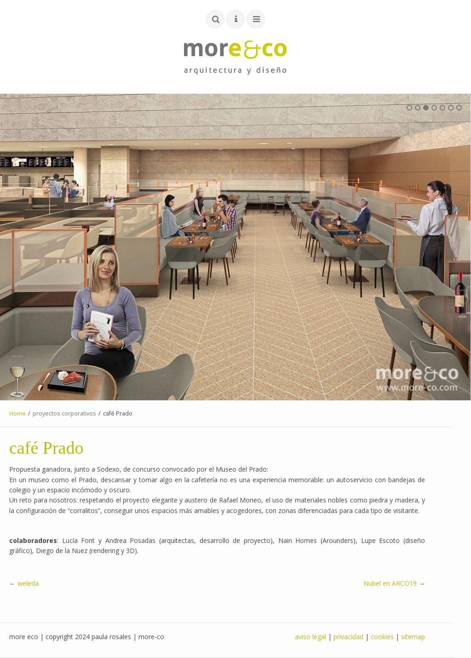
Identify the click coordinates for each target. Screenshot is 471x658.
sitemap (413, 636)
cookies (382, 636)
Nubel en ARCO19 (390, 583)
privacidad (348, 636)
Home (17, 413)
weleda (28, 583)
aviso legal (310, 636)
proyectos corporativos (64, 413)
